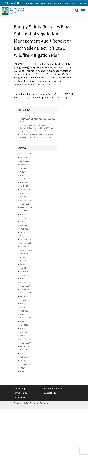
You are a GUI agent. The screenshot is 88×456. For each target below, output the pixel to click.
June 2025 (23, 175)
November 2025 (25, 157)
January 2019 (24, 371)
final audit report (55, 67)
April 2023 (23, 268)
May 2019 (23, 368)
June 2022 (23, 303)
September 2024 (26, 207)
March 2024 (24, 229)
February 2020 (25, 361)
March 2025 (24, 186)
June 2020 (23, 350)
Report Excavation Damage (50, 3)
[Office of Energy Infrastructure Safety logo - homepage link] (13, 10)
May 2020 (23, 353)
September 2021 (26, 321)
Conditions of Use (53, 388)
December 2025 (25, 154)
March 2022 (24, 311)
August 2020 (24, 346)
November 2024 (25, 200)
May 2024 (23, 222)
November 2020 (25, 343)
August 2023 (24, 254)
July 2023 (23, 257)
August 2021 (24, 325)
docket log (62, 97)
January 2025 (24, 193)
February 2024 (25, 232)
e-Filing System (64, 3)
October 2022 (25, 289)
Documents (19, 397)
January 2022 (24, 314)
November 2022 (25, 286)
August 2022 (24, 296)
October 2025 (25, 161)
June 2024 (23, 218)
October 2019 (25, 364)
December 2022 (25, 282)
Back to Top (20, 388)
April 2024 (23, 225)
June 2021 (23, 332)
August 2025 (24, 168)
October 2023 (25, 246)
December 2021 (25, 318)
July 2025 (23, 172)
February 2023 (25, 275)
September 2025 (26, 164)
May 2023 (23, 264)
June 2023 (23, 261)
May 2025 (23, 179)
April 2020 (23, 357)
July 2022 (23, 300)
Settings (83, 3)
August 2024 (24, 211)
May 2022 (23, 307)
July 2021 (23, 328)
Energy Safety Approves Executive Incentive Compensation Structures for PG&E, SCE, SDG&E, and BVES (37, 119)
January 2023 (24, 279)
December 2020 (25, 339)
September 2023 (26, 250)
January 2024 (24, 236)
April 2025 (23, 182)
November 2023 (25, 243)
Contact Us (73, 3)
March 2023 (24, 271)
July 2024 (23, 214)
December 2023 (25, 239)
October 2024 (25, 204)
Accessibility (50, 392)
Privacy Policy (20, 392)
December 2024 (25, 197)
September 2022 (26, 293)
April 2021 (23, 336)
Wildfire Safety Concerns (32, 3)
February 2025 (25, 189)
